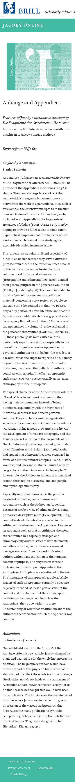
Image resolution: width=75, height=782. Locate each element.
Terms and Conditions (21, 761)
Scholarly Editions (60, 12)
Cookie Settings (19, 774)
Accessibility (45, 768)
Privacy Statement (19, 768)
